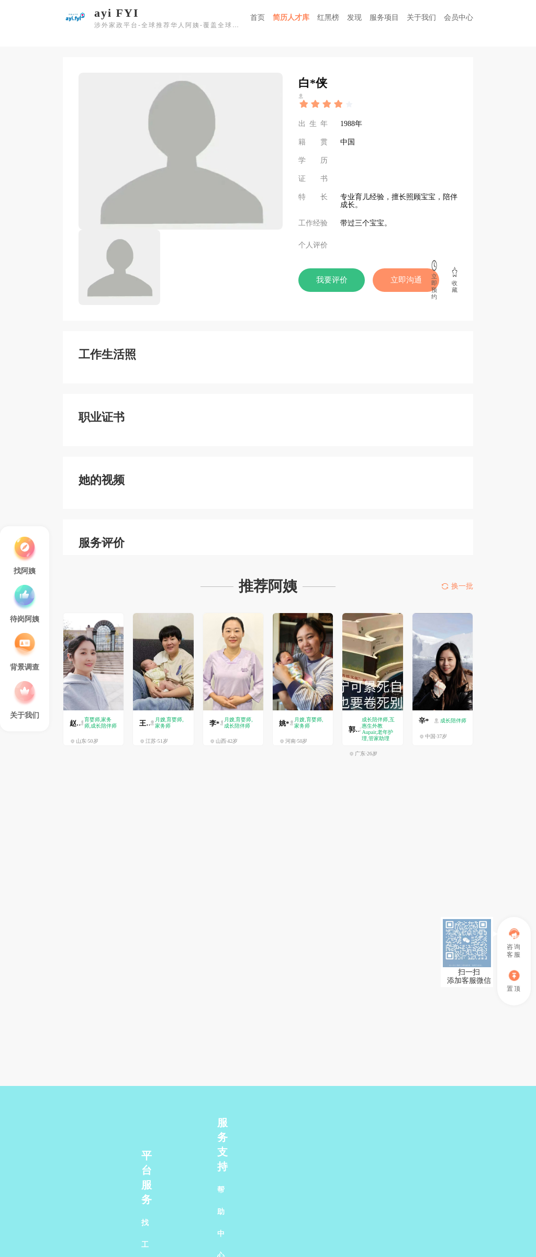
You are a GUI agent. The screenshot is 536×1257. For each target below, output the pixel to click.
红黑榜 (328, 17)
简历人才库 (291, 17)
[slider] (326, 104)
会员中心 (458, 17)
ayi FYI (116, 13)
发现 (354, 17)
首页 (257, 17)
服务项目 (384, 17)
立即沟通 (406, 280)
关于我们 (421, 17)
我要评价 (332, 280)
